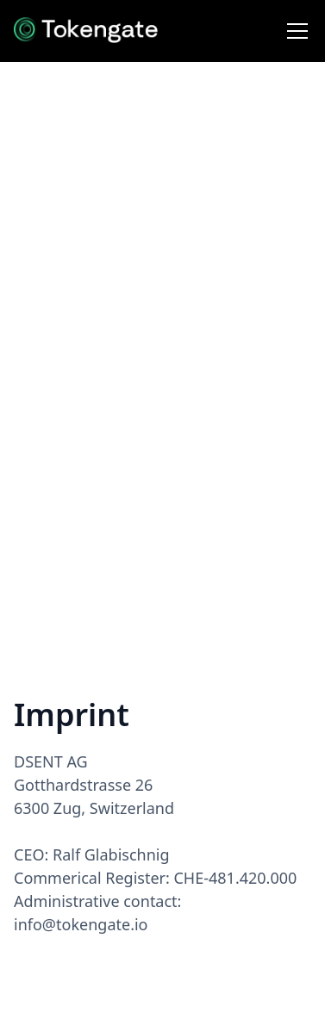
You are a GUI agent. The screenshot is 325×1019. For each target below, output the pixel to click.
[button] (294, 31)
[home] (86, 31)
